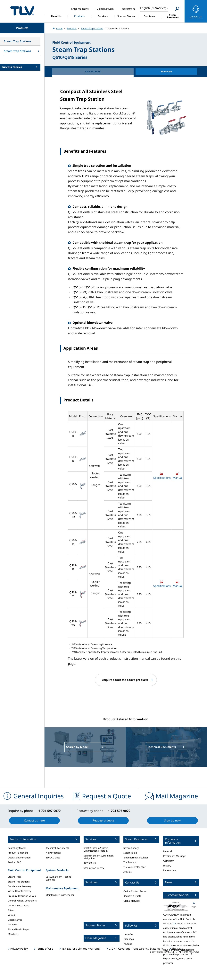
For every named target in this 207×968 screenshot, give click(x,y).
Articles (127, 872)
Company (168, 860)
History (167, 865)
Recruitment (170, 870)
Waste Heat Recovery (19, 891)
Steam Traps (14, 876)
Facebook (128, 939)
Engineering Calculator (135, 857)
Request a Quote (132, 896)
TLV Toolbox (129, 862)
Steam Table (130, 852)
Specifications (162, 478)
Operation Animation (19, 857)
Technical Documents (57, 848)
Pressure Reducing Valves (22, 896)
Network (167, 851)
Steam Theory (131, 848)
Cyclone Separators (18, 905)
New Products (53, 852)
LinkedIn (128, 934)
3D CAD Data (53, 857)
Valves (11, 915)
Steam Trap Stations (19, 881)
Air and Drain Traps (18, 929)
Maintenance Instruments (60, 895)
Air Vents (13, 924)
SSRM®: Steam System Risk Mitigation (98, 857)
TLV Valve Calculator (134, 867)
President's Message (174, 856)
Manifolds (13, 934)
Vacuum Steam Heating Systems (58, 878)
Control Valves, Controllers (22, 900)
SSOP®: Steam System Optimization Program (96, 849)
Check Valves (15, 919)
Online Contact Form (134, 891)
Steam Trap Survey (94, 868)
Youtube (127, 944)
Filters (11, 910)
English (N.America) (153, 8)
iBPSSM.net (90, 863)
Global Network (131, 900)
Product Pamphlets (18, 852)
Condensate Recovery (19, 886)
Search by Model (17, 848)
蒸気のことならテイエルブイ (22, 10)
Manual (177, 478)
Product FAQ (14, 862)
